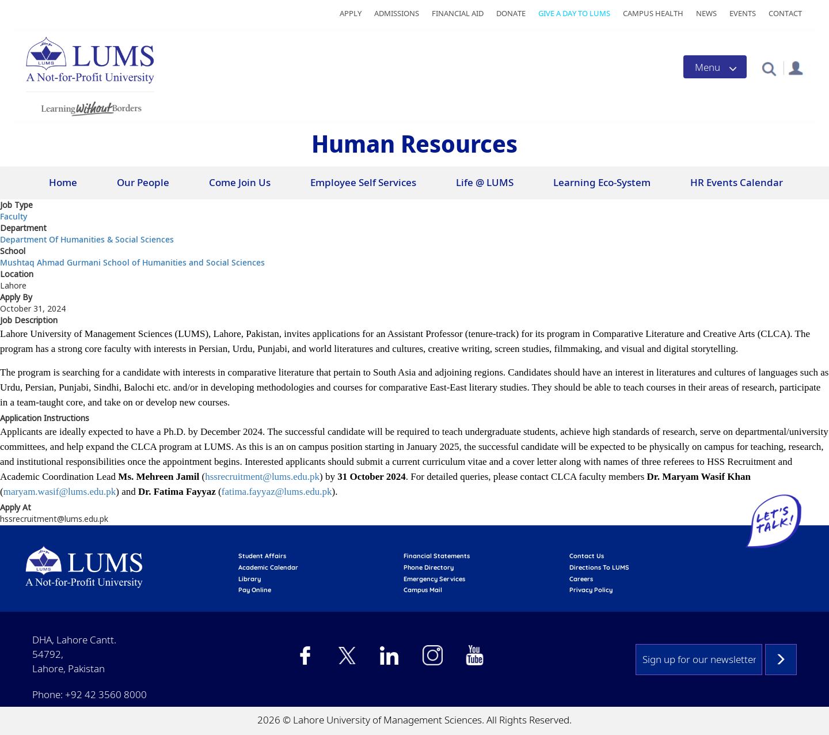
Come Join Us (240, 182)
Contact (785, 13)
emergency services (434, 579)
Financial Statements (437, 556)
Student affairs (262, 556)
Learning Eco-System (602, 182)
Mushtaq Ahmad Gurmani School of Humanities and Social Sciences (132, 262)
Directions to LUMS (599, 567)
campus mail (423, 590)
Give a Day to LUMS (574, 13)
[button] (769, 68)
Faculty (13, 216)
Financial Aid (458, 13)
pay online (254, 590)
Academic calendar (268, 567)
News (706, 13)
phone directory (429, 567)
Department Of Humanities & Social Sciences (87, 239)
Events (742, 13)
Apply (351, 13)
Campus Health (653, 13)
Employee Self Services (363, 182)
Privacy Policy (591, 590)
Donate (511, 13)
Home (63, 182)
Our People (143, 182)
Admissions (396, 13)
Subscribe (781, 659)
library (249, 579)
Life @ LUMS (485, 182)
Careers (581, 579)
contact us (586, 556)
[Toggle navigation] (715, 66)
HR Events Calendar (736, 182)
